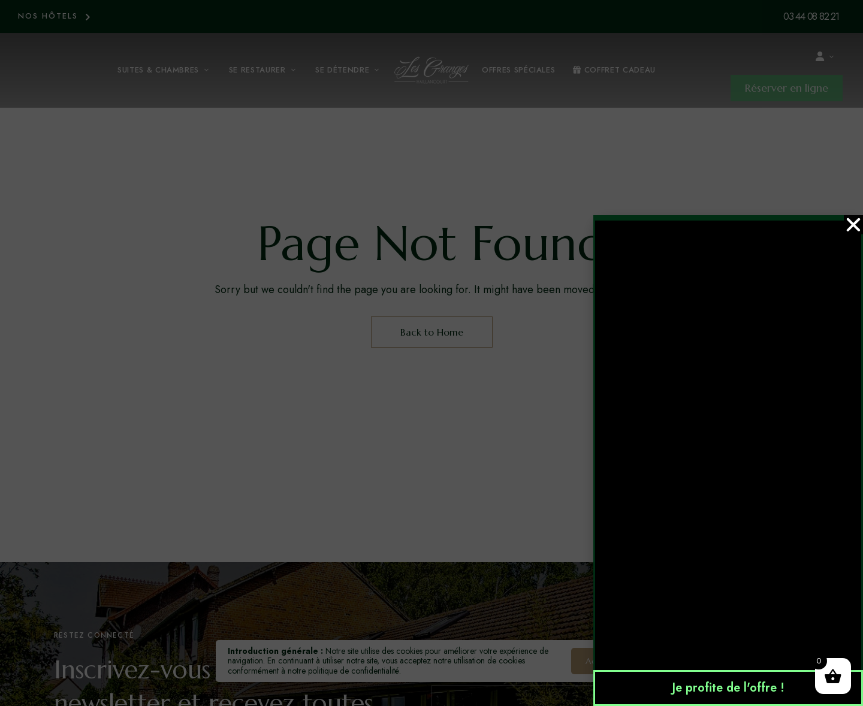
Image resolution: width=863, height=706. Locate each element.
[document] (431, 353)
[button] (853, 224)
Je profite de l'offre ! (728, 687)
